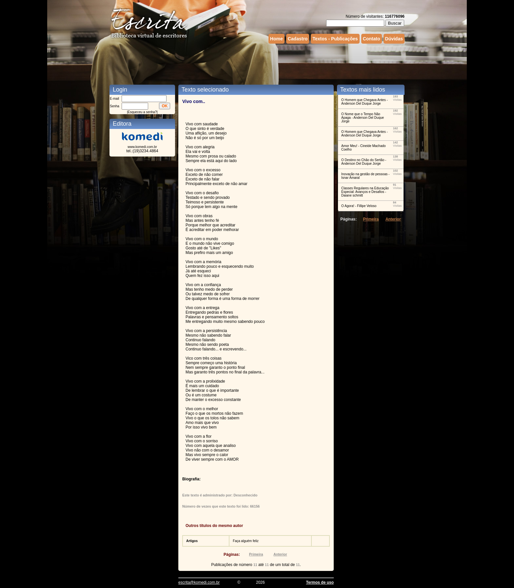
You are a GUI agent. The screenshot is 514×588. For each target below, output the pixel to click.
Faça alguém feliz (245, 541)
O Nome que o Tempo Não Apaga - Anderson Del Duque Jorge (362, 117)
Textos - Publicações (335, 38)
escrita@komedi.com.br (199, 582)
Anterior (280, 554)
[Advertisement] (257, 63)
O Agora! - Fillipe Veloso (358, 206)
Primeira (256, 554)
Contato (371, 38)
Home (276, 38)
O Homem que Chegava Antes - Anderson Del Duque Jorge (364, 101)
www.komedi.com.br (142, 147)
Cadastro (298, 38)
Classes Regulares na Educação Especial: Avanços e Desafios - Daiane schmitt (365, 191)
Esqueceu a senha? (142, 112)
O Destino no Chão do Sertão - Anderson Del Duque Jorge (363, 161)
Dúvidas (394, 38)
